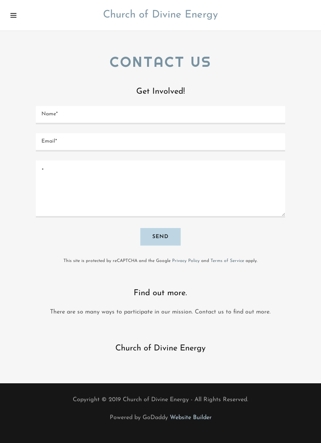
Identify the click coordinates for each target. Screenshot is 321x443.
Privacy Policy (186, 261)
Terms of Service (227, 261)
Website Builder (191, 418)
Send (160, 237)
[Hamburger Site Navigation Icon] (24, 15)
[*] (161, 189)
